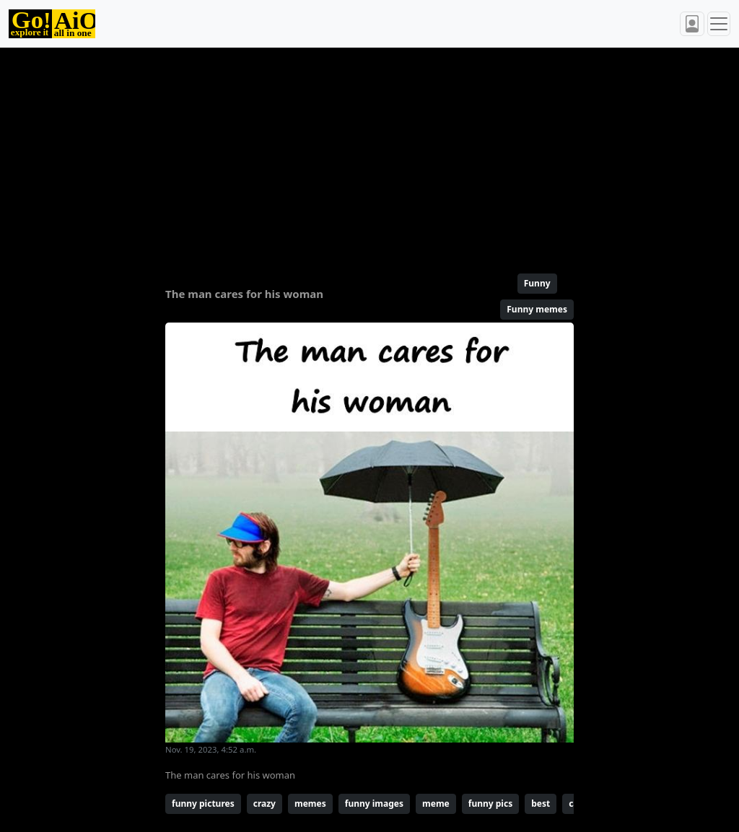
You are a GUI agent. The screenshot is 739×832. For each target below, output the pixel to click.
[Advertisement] (369, 154)
